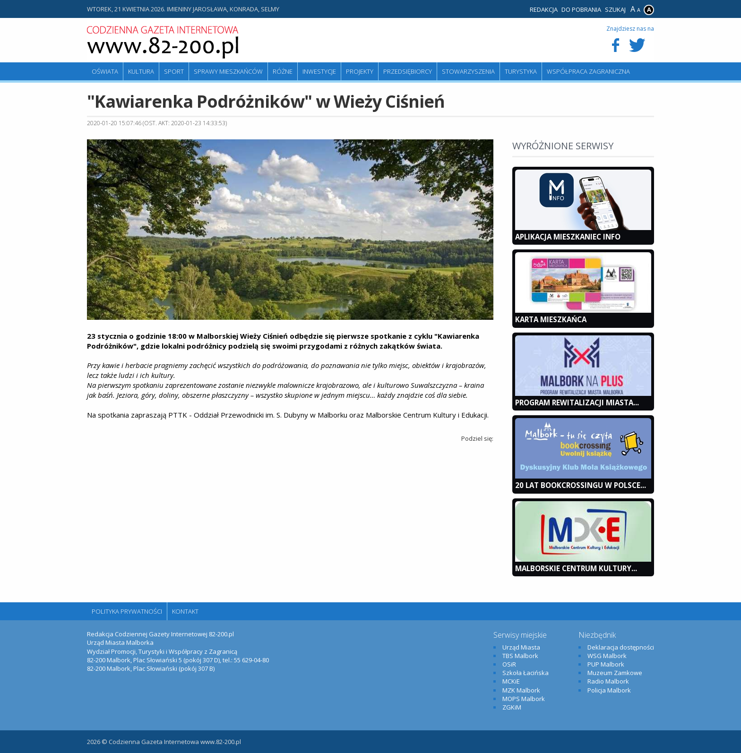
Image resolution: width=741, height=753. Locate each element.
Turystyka (521, 71)
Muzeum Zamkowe (614, 672)
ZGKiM (511, 707)
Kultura (141, 71)
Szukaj (615, 9)
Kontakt (185, 611)
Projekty (359, 71)
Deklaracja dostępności (620, 647)
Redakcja (544, 9)
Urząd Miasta (521, 647)
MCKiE (511, 681)
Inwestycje (319, 71)
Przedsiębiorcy (407, 71)
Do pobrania (581, 9)
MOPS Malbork (523, 698)
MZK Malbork (521, 690)
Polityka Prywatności (127, 611)
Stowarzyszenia (468, 71)
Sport (174, 71)
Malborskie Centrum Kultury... (576, 568)
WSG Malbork (607, 655)
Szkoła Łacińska (525, 672)
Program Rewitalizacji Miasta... (577, 402)
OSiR (509, 664)
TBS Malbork (520, 655)
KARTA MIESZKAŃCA (550, 319)
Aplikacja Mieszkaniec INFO (567, 236)
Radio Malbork (608, 681)
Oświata (105, 71)
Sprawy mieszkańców (228, 71)
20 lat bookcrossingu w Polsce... (580, 485)
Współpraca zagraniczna (588, 71)
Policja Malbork (609, 690)
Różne (283, 71)
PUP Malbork (605, 664)
